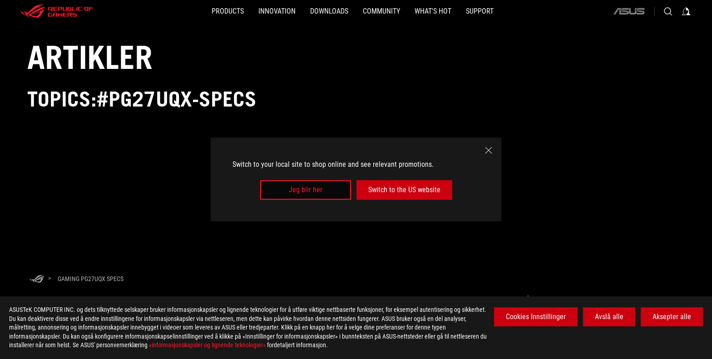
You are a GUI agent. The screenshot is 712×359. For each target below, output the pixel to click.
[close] (488, 150)
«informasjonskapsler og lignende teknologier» (207, 345)
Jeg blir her (305, 189)
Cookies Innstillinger (536, 316)
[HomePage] (37, 279)
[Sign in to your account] (686, 11)
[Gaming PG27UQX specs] (91, 278)
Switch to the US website (404, 189)
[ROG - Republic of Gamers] (56, 11)
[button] (191, 11)
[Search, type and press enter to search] (668, 11)
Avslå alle (609, 316)
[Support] (516, 11)
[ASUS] (629, 11)
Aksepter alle (672, 316)
